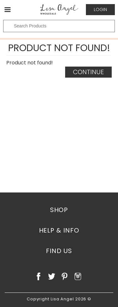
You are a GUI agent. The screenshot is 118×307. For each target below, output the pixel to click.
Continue (88, 72)
